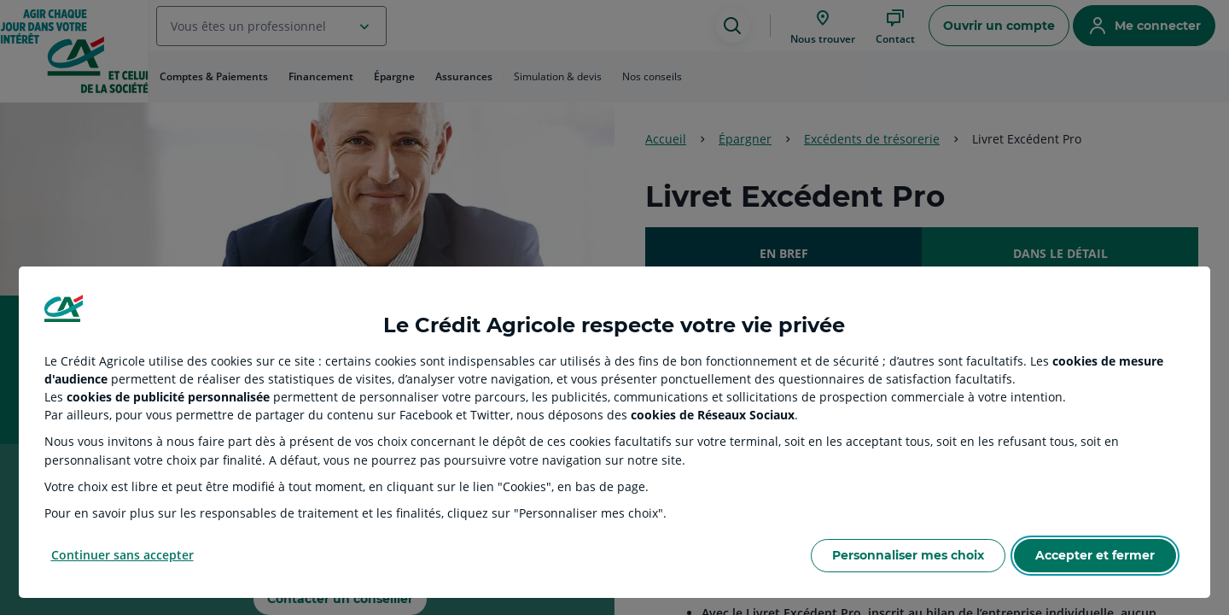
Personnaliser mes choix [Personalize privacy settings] (908, 555)
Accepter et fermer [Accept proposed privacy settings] (1095, 555)
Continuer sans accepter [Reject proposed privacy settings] (122, 555)
